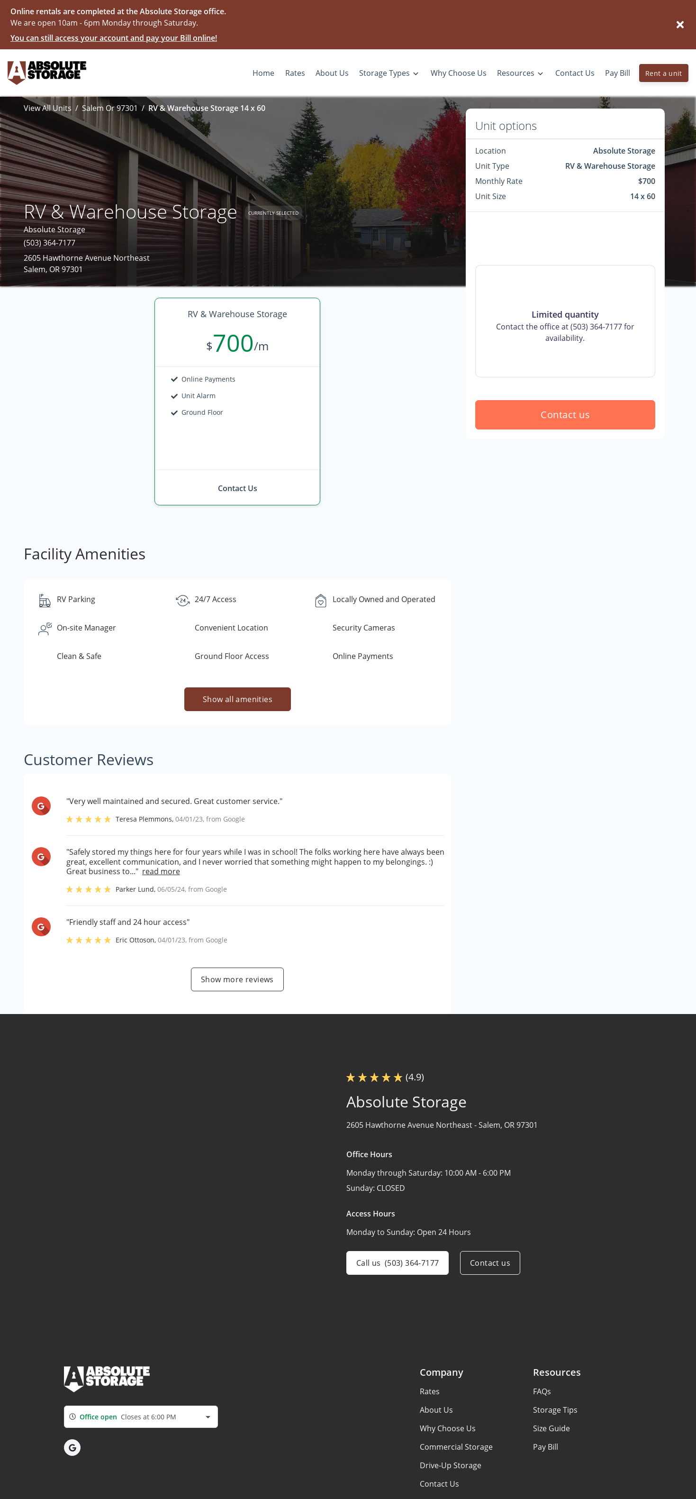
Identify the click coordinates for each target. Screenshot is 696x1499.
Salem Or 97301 (110, 108)
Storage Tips (555, 1410)
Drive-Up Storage (450, 1465)
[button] (72, 1447)
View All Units (48, 108)
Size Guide (551, 1428)
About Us (436, 1410)
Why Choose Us (448, 1428)
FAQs (542, 1391)
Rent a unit (663, 73)
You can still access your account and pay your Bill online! (113, 38)
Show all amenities (237, 699)
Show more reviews (237, 979)
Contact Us (439, 1484)
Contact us (565, 414)
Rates (430, 1391)
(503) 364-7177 (49, 243)
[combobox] (141, 1417)
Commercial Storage (456, 1447)
